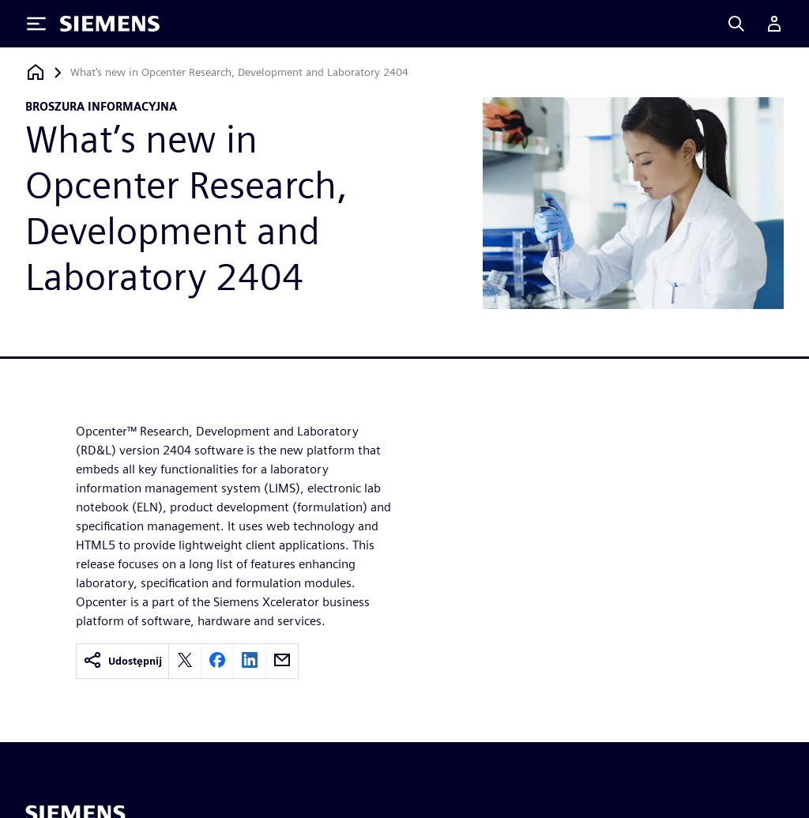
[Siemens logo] (110, 24)
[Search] (736, 24)
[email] (282, 661)
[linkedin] (249, 661)
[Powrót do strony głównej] (35, 72)
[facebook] (217, 661)
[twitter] (185, 661)
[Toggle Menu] (36, 24)
